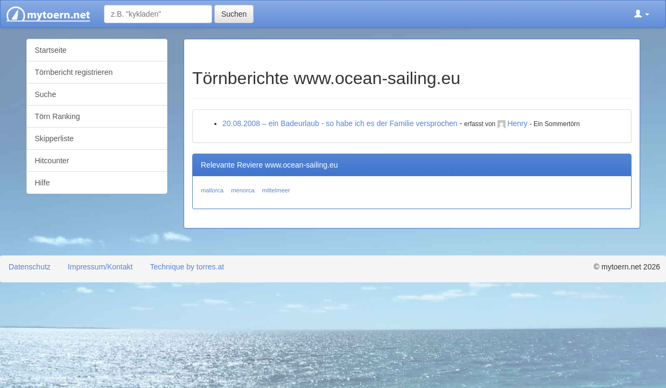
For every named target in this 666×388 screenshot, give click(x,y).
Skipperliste (54, 138)
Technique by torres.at (187, 266)
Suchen (234, 14)
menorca (243, 190)
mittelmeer (276, 190)
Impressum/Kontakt (100, 266)
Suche (46, 94)
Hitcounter (52, 160)
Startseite (51, 50)
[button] (641, 14)
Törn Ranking (57, 116)
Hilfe (42, 182)
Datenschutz (30, 266)
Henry (517, 123)
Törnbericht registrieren (74, 72)
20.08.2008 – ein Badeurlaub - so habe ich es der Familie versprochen (340, 123)
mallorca (212, 190)
